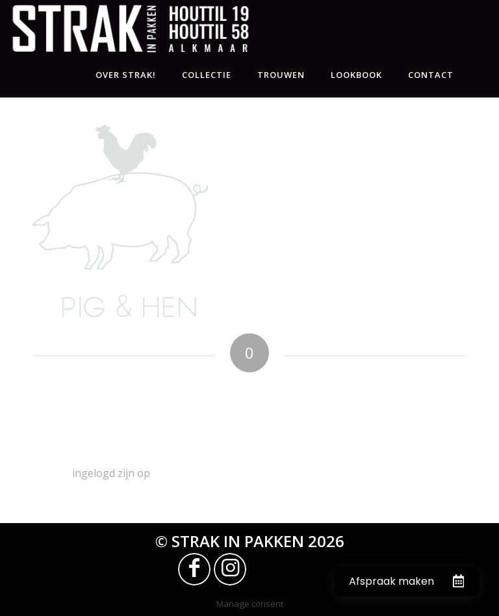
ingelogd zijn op (111, 473)
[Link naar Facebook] (194, 569)
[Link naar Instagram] (230, 569)
